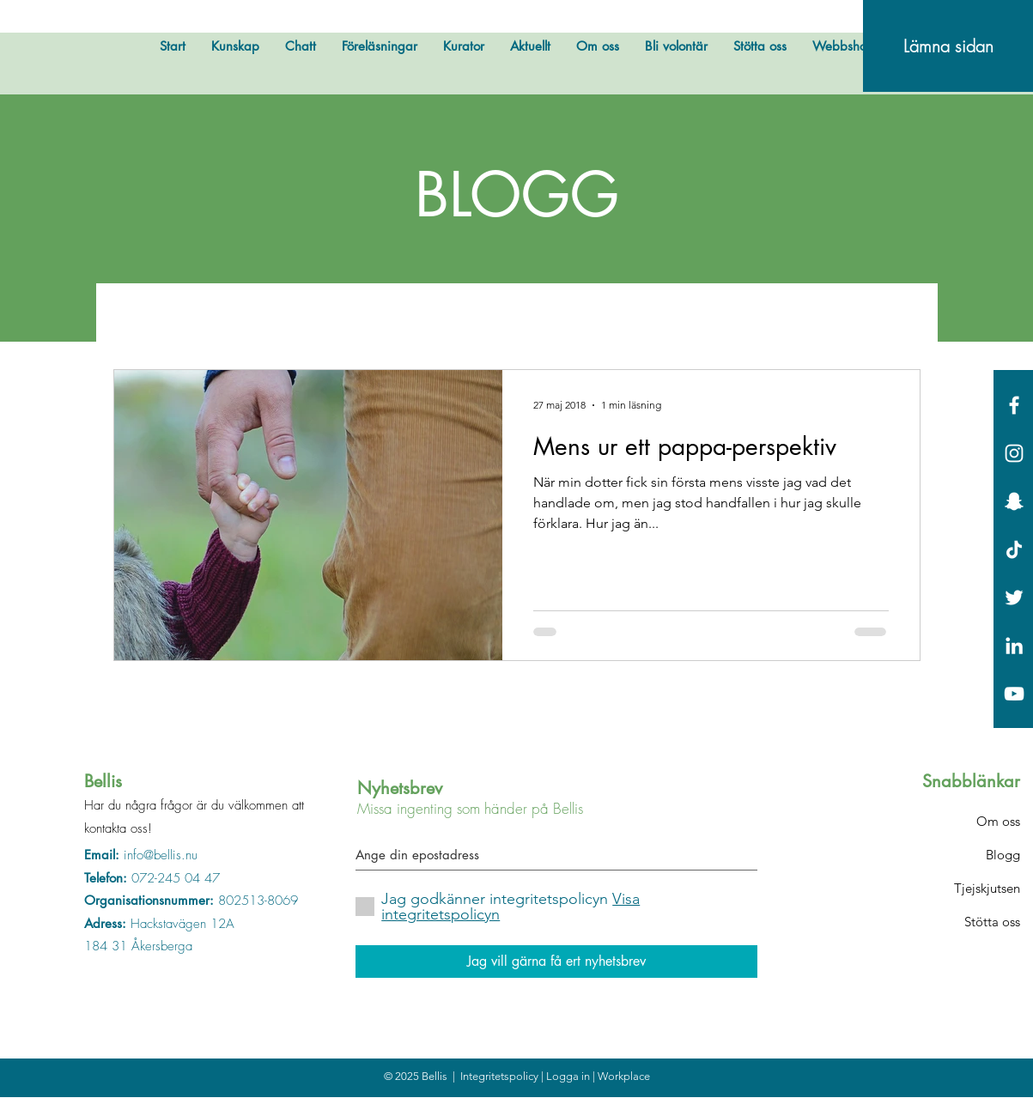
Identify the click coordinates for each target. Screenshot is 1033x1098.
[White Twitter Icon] (1014, 597)
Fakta (636, 316)
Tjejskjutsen (987, 888)
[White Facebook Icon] (1014, 405)
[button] (898, 320)
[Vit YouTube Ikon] (1014, 694)
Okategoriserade (747, 316)
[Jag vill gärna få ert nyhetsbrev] (556, 961)
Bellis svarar (544, 316)
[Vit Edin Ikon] (1014, 646)
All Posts (142, 316)
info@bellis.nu (160, 855)
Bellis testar (322, 316)
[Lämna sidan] (948, 46)
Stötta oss (992, 921)
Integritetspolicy (500, 1076)
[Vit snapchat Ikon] (1014, 501)
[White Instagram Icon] (1014, 453)
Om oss (998, 821)
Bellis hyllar (433, 316)
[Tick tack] (1014, 549)
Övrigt (227, 316)
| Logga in (566, 1076)
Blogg (1003, 854)
